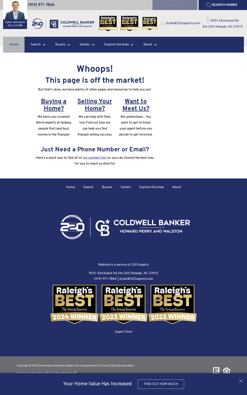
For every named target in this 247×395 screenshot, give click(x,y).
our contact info (95, 158)
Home (13, 44)
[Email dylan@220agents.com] (180, 23)
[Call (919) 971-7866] (41, 5)
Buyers (107, 187)
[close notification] (241, 379)
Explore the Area (151, 187)
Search (88, 187)
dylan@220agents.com (136, 279)
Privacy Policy (108, 365)
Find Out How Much (161, 384)
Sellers (126, 187)
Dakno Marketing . (65, 373)
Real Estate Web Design (33, 373)
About (176, 187)
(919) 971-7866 (105, 279)
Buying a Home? (53, 105)
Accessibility (126, 365)
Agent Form (123, 332)
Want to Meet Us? (135, 105)
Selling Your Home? (94, 105)
